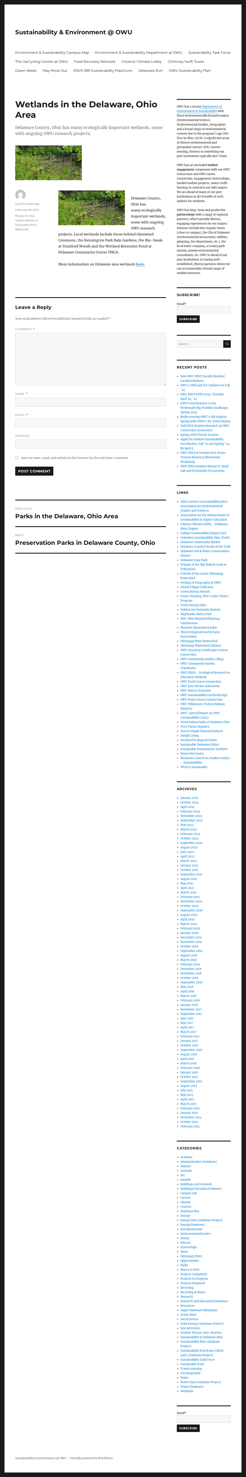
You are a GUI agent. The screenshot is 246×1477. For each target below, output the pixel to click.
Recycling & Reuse (192, 1292)
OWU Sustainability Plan (190, 71)
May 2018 (186, 987)
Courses (185, 1207)
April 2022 (187, 856)
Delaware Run (151, 71)
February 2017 (190, 1036)
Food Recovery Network (95, 62)
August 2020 (189, 915)
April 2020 (187, 919)
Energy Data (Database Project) (201, 1220)
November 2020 (191, 901)
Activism (186, 1157)
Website (22, 435)
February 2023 (190, 834)
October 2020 (189, 906)
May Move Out (55, 71)
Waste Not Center (192, 753)
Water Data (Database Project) (200, 1382)
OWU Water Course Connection (201, 699)
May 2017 (186, 1023)
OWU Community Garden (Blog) (202, 659)
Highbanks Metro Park (196, 614)
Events (185, 1238)
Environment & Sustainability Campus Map (52, 53)
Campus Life (188, 1193)
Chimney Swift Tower (186, 62)
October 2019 (189, 946)
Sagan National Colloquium (198, 1310)
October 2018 (189, 978)
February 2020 (190, 928)
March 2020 (188, 924)
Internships (188, 1247)
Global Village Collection (196, 587)
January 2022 (189, 865)
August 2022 (189, 847)
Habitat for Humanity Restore (200, 609)
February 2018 (190, 1000)
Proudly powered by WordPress (91, 1458)
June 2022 (187, 852)
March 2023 (188, 829)
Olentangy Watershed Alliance (200, 645)
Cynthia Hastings (27, 203)
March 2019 (188, 960)
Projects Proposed (192, 1283)
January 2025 (189, 798)
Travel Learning (191, 1369)
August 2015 (188, 1086)
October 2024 (189, 802)
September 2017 (191, 1014)
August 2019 (188, 955)
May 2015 (186, 1095)
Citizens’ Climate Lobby (142, 62)
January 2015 (189, 1113)
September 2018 (191, 982)
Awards (185, 1180)
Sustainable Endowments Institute (204, 749)
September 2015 (191, 1081)
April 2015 (187, 1099)
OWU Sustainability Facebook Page (203, 695)
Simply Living (189, 735)
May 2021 (186, 883)
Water (184, 1378)
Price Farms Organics (195, 726)
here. (140, 264)
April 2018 (187, 991)
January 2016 (189, 1072)
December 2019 (191, 937)
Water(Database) (192, 1387)
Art (182, 1175)
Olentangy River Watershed (199, 641)
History (185, 1243)
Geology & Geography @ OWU (200, 582)
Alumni (185, 1166)
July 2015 (186, 1090)
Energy (185, 1216)
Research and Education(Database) (204, 1301)
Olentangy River (191, 1256)
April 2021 (187, 888)
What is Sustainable (193, 767)
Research (186, 1297)
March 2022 (188, 861)
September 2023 (191, 820)
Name (21, 394)
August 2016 (188, 1054)
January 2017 (189, 1041)
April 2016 (187, 1059)
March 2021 (188, 892)
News (184, 1252)
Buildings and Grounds (196, 1184)
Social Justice (189, 1319)
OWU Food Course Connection (200, 681)
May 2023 (187, 825)
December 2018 (190, 969)
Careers (185, 1198)
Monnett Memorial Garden (198, 627)
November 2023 (191, 816)
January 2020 (189, 933)
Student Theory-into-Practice (201, 1333)
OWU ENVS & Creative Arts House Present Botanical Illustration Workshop (203, 457)
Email (21, 415)
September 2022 (191, 843)
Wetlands (21, 229)
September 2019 (191, 951)
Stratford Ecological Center (198, 740)
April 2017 (187, 1027)
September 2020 (191, 910)
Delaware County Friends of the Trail (205, 546)
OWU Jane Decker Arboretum (200, 686)
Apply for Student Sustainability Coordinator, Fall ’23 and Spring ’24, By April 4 (205, 443)
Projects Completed (193, 1274)
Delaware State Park (193, 560)
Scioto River (188, 1315)
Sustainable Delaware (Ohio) (199, 744)
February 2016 (190, 1068)
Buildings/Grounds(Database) (201, 1189)
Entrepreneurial (191, 1229)
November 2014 (191, 1117)
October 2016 (189, 1045)
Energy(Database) (192, 1225)
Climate (185, 1202)
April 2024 (187, 807)
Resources (187, 1306)
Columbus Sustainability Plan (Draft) (205, 537)
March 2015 (188, 1104)
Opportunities (189, 1261)
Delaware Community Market (200, 542)
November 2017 (191, 1009)
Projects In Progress (194, 1279)
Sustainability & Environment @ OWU (73, 32)
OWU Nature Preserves (195, 690)
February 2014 (190, 1126)
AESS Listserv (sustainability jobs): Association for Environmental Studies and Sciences (204, 506)
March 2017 (188, 1032)
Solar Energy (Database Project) (202, 1324)
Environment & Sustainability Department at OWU (138, 53)
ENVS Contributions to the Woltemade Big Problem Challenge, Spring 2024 (204, 407)
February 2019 (190, 964)
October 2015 (189, 1077)
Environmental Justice (195, 1234)
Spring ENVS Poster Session (199, 435)
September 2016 (191, 1050)
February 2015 (190, 1108)
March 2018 (188, 996)
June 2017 (187, 1018)
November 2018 (191, 973)
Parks (184, 1265)
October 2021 (189, 870)
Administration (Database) (198, 1162)
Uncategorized (190, 1373)
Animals (186, 1171)
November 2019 (191, 942)
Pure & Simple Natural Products (201, 731)
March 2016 (188, 1063)
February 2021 (190, 897)
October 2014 (189, 1122)
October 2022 (189, 838)
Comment (25, 329)
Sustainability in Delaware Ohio (201, 1337)
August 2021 (188, 879)
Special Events (190, 1328)
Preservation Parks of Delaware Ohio (205, 722)
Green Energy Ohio (193, 605)
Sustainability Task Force (209, 53)
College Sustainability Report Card (203, 533)
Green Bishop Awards (195, 591)
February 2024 (190, 811)
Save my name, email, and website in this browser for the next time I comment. (75, 458)
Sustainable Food (192, 1364)
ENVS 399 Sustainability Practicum (103, 71)
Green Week (26, 71)
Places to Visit (24, 215)
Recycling (187, 1288)
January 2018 (189, 1005)
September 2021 (191, 874)
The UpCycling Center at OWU (41, 62)
